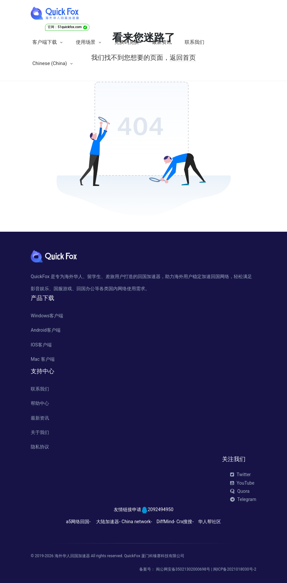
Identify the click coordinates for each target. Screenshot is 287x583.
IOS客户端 (41, 344)
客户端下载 (44, 42)
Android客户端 (45, 330)
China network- (137, 521)
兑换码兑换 (126, 42)
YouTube (242, 483)
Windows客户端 (47, 315)
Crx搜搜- (185, 521)
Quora (239, 491)
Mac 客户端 (43, 359)
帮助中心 (40, 403)
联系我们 (194, 42)
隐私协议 (40, 446)
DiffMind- (166, 521)
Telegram (243, 499)
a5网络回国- (78, 521)
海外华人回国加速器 (72, 556)
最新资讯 (162, 42)
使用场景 (85, 42)
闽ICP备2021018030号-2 (234, 569)
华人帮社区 (209, 521)
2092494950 (161, 509)
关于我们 (40, 432)
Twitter (240, 474)
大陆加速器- (108, 521)
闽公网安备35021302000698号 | (184, 569)
